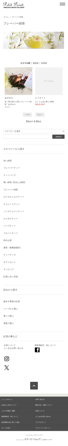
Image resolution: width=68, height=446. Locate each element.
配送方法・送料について (43, 405)
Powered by (34, 440)
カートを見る (5, 428)
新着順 (44, 63)
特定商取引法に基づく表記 (10, 422)
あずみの (9, 98)
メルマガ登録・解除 (8, 411)
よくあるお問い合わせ (13, 348)
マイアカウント (40, 422)
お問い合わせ (39, 399)
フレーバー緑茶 (17, 17)
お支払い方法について (9, 405)
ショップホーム (6, 399)
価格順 (36, 63)
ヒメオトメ (40, 98)
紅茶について (10, 345)
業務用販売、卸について (45, 345)
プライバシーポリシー (43, 428)
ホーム (6, 17)
